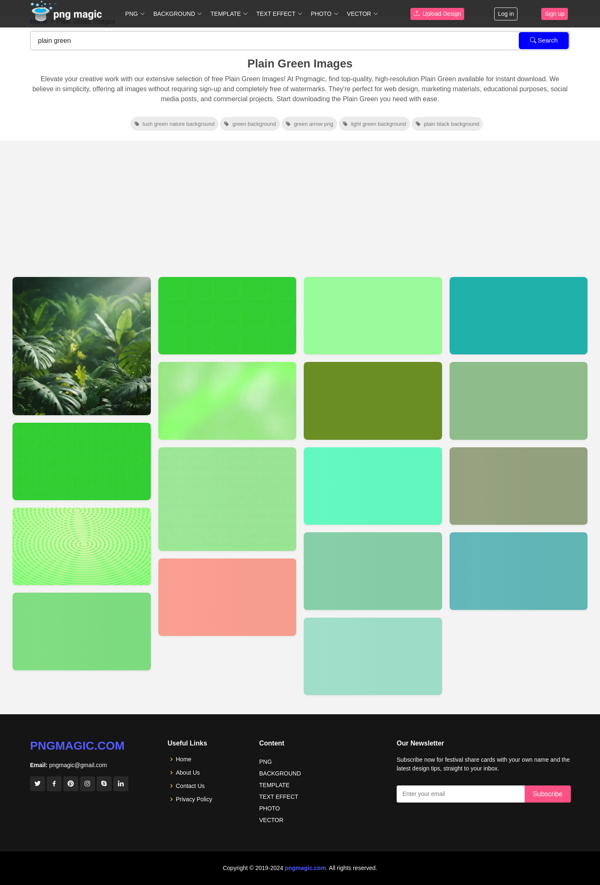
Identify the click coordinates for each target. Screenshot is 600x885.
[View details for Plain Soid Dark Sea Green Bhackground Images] (519, 400)
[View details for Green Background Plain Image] (81, 461)
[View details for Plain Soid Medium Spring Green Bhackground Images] (373, 486)
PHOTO (269, 808)
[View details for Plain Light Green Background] (227, 400)
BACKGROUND (280, 773)
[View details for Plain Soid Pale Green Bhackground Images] (373, 315)
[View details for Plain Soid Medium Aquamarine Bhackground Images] (373, 656)
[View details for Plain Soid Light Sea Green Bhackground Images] (519, 315)
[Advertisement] (300, 203)
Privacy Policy (194, 799)
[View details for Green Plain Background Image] (81, 546)
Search (544, 40)
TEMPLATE (274, 785)
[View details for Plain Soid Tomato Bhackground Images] (227, 597)
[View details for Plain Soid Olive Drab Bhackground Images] (373, 400)
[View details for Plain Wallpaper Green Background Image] (81, 631)
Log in (506, 13)
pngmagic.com (77, 745)
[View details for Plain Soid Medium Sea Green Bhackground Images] (373, 571)
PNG (265, 762)
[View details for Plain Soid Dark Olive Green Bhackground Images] (519, 486)
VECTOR (271, 820)
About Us (188, 772)
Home (183, 759)
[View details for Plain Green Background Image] (227, 315)
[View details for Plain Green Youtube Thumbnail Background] (81, 346)
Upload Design (437, 13)
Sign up (554, 13)
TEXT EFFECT (278, 797)
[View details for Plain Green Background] (227, 499)
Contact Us (190, 786)
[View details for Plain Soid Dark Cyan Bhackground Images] (519, 571)
